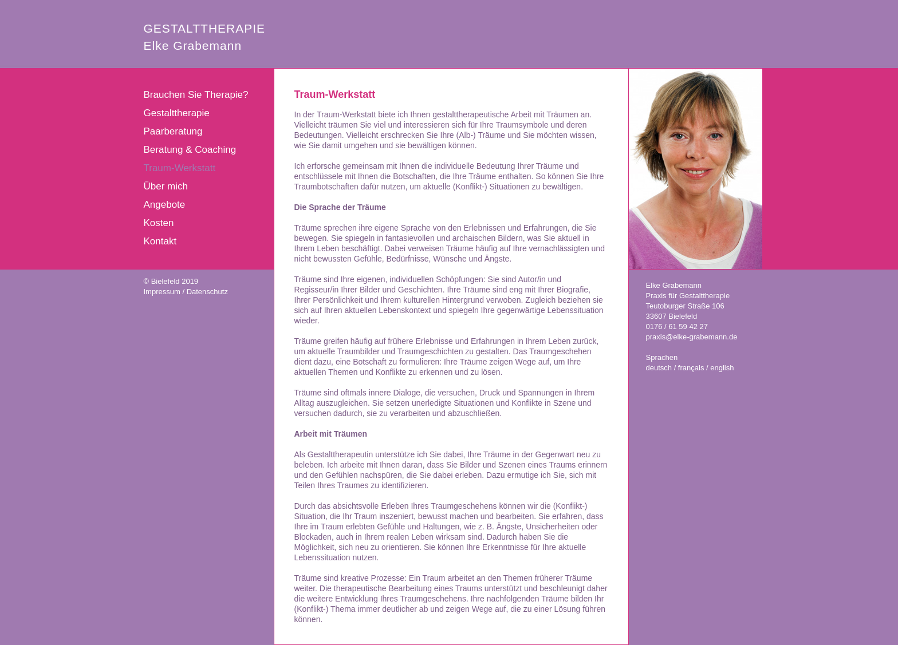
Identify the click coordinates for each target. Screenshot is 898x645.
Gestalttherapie (177, 113)
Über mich (166, 186)
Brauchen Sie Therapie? (196, 94)
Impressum (162, 291)
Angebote (165, 204)
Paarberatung (173, 131)
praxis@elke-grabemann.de (692, 337)
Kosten (159, 222)
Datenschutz (207, 291)
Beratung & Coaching (190, 149)
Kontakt (160, 241)
